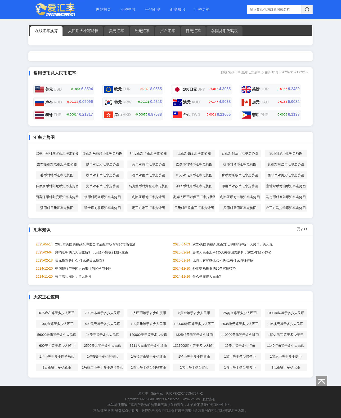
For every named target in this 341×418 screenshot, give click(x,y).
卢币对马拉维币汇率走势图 (286, 208)
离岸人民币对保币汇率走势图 (194, 197)
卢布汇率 (167, 31)
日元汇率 (193, 31)
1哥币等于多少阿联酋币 (148, 367)
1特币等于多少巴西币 (194, 356)
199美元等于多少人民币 (148, 324)
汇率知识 (177, 9)
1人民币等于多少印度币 (148, 313)
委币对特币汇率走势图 (56, 175)
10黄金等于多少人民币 (57, 324)
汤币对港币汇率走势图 (148, 208)
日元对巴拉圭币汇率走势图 (194, 208)
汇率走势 (202, 9)
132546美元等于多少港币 (194, 335)
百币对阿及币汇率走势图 (240, 153)
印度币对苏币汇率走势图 (240, 186)
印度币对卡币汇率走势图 (148, 153)
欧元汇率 (142, 31)
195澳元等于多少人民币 (285, 324)
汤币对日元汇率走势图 (56, 208)
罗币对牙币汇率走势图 (239, 208)
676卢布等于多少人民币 (56, 313)
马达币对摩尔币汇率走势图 (286, 197)
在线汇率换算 (46, 31)
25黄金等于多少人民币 (240, 313)
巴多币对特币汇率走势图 (194, 164)
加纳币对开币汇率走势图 (194, 186)
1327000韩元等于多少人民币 (194, 345)
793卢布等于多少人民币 (102, 313)
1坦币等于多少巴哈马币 (56, 356)
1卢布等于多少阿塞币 (102, 356)
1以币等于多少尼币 (286, 367)
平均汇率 (152, 9)
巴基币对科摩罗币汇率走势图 (57, 153)
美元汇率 (116, 31)
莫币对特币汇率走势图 (148, 164)
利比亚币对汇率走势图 (148, 197)
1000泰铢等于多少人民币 (285, 313)
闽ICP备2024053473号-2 (184, 393)
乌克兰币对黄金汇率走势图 (148, 186)
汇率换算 (128, 9)
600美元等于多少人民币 (56, 345)
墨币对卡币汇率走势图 (102, 175)
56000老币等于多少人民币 (56, 335)
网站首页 (103, 9)
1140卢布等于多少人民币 (285, 345)
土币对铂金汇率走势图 (194, 153)
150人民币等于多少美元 (285, 335)
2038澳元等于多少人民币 (240, 324)
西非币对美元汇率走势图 (286, 175)
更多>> (302, 229)
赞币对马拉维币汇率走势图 (102, 153)
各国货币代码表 (224, 31)
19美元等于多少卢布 (240, 345)
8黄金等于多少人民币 (194, 313)
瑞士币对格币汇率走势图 (102, 208)
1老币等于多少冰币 (194, 367)
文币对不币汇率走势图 (102, 186)
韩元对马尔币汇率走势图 (194, 175)
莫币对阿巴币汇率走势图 (286, 164)
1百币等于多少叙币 (57, 367)
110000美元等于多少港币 (240, 335)
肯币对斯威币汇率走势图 (240, 175)
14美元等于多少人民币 (103, 335)
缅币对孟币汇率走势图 (148, 175)
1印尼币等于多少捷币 (286, 356)
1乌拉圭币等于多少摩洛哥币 (102, 367)
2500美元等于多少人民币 (102, 345)
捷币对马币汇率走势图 (239, 164)
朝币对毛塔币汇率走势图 (102, 197)
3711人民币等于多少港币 (148, 345)
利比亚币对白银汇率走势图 (240, 197)
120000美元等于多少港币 (148, 335)
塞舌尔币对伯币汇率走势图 (286, 186)
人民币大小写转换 (83, 31)
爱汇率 (143, 393)
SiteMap (157, 393)
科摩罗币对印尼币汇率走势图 (57, 186)
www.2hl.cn (191, 399)
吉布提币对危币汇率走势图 (57, 164)
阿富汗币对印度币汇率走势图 (57, 197)
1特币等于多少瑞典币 (240, 367)
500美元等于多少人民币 (102, 324)
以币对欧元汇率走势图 (102, 164)
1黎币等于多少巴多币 (240, 356)
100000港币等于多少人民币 (194, 324)
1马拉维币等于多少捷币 (148, 356)
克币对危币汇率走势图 (285, 153)
